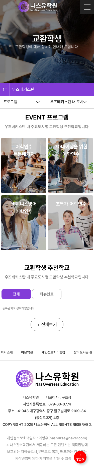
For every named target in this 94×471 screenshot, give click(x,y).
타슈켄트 (47, 294)
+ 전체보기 (47, 324)
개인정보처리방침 (53, 352)
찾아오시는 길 (83, 352)
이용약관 (27, 352)
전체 (16, 294)
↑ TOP (80, 457)
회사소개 (7, 352)
